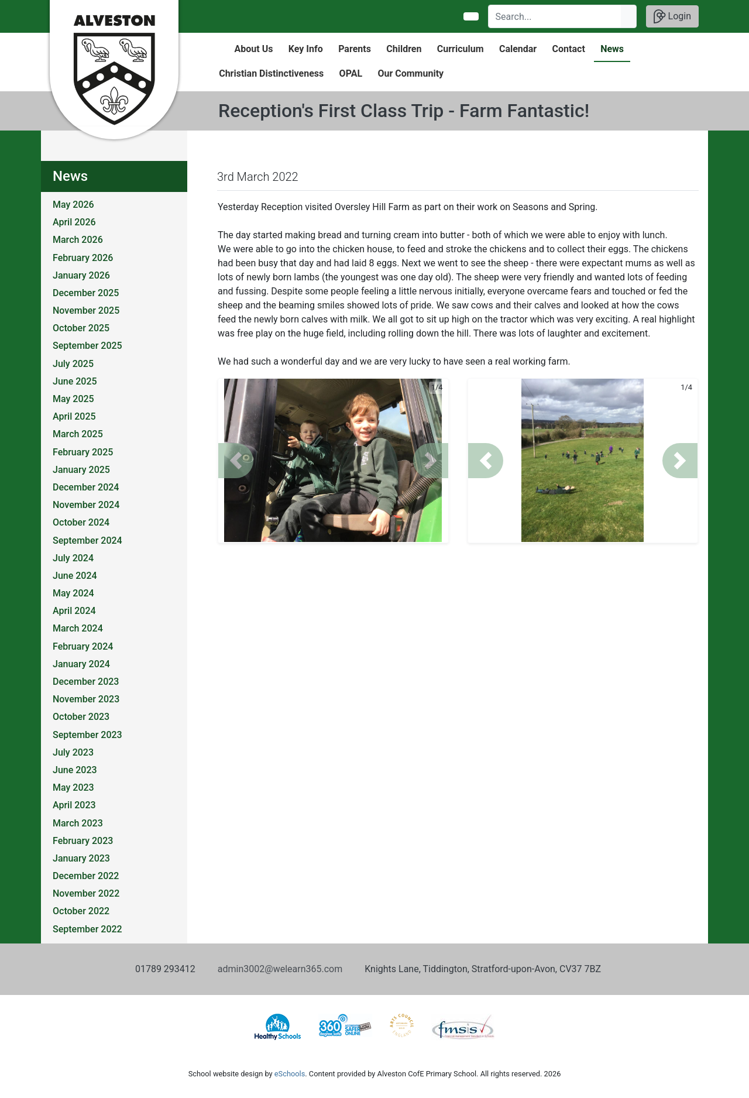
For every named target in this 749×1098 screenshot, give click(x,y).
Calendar (518, 48)
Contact (568, 48)
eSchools (289, 1073)
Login (672, 16)
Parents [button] (354, 48)
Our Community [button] (410, 73)
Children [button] (403, 48)
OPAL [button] (350, 73)
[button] (235, 460)
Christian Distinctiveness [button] (271, 73)
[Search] (555, 16)
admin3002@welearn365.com (280, 969)
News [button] (612, 48)
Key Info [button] (305, 48)
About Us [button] (254, 48)
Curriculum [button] (460, 48)
